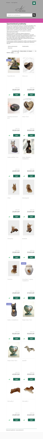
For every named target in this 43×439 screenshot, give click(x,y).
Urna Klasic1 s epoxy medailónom (27, 280)
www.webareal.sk (20, 430)
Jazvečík (24, 360)
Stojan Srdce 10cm (12, 360)
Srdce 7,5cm (25, 116)
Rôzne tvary (10, 48)
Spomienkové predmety (15, 21)
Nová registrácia (14, 2)
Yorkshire (9, 279)
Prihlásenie (8, 2)
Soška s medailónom (12, 320)
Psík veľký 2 (10, 401)
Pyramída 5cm (11, 76)
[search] (34, 15)
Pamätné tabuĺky (25, 46)
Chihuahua (10, 238)
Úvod (9, 21)
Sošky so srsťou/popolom (12, 46)
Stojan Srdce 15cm (27, 320)
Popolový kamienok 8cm (12, 117)
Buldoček (24, 238)
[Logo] (21, 8)
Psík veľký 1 (25, 401)
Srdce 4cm (25, 76)
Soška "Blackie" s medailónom (26, 158)
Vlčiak (9, 198)
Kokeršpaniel (25, 198)
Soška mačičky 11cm (12, 157)
